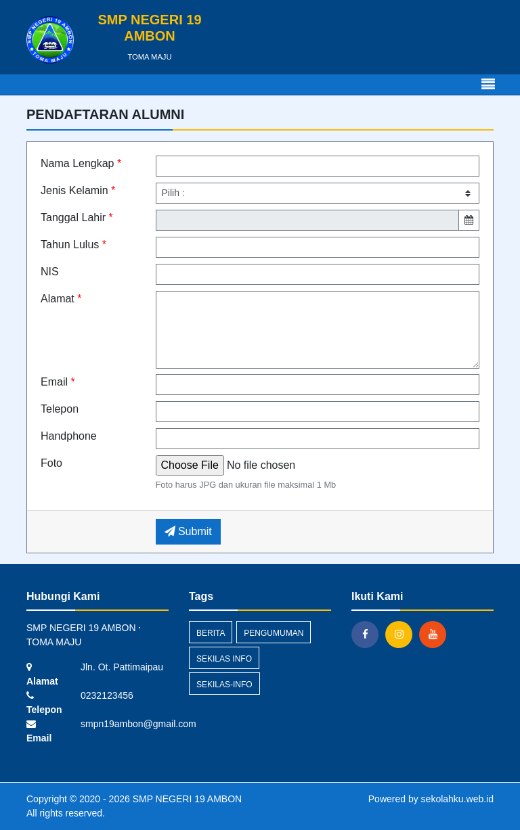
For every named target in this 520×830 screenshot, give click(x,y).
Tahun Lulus (73, 244)
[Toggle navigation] (488, 84)
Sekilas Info (224, 659)
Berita (210, 633)
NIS (50, 271)
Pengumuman (273, 633)
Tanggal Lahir (77, 217)
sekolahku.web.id (457, 798)
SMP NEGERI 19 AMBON (186, 798)
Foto (51, 463)
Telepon (60, 409)
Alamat (61, 298)
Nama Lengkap (81, 163)
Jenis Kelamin (78, 190)
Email (58, 382)
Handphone (69, 436)
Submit (188, 531)
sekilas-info (224, 684)
